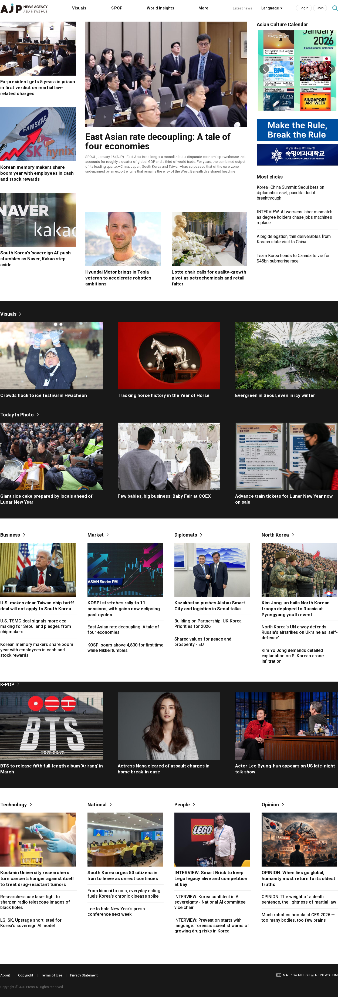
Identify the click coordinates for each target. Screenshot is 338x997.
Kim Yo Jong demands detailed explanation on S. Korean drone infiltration (293, 656)
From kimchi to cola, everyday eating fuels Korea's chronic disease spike (123, 893)
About (5, 975)
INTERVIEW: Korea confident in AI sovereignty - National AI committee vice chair (209, 902)
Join (320, 8)
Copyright (25, 975)
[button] (264, 69)
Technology (13, 804)
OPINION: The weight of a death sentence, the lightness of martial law (299, 899)
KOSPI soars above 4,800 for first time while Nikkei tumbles (125, 647)
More (203, 8)
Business (10, 535)
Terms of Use (51, 975)
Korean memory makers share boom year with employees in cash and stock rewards (36, 650)
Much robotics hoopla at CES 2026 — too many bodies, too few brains (298, 917)
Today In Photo (17, 414)
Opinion (270, 804)
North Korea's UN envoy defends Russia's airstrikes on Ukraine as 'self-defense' (300, 632)
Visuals (79, 8)
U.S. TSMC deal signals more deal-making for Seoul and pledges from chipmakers (35, 626)
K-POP (116, 8)
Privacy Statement (84, 975)
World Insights (160, 8)
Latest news (242, 8)
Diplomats (185, 535)
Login (303, 8)
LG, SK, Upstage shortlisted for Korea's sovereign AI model (31, 923)
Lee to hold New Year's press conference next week (116, 911)
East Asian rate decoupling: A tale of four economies (123, 629)
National (97, 804)
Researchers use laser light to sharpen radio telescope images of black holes (35, 902)
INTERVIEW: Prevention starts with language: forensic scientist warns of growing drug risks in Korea (211, 926)
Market (95, 535)
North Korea (275, 535)
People (182, 804)
